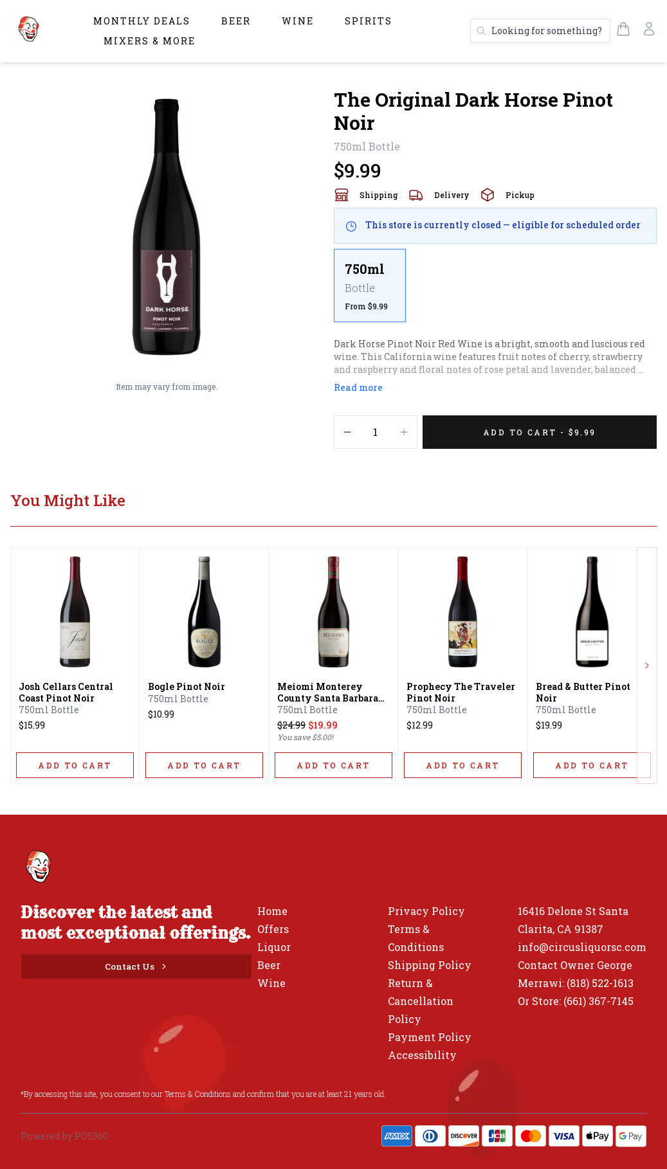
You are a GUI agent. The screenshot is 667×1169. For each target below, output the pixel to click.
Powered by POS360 (64, 1136)
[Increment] (404, 432)
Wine (298, 21)
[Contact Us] (136, 966)
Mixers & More (150, 41)
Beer (236, 21)
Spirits (368, 21)
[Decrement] (347, 432)
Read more (358, 387)
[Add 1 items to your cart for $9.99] (540, 432)
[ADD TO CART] (75, 765)
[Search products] (540, 31)
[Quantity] (375, 432)
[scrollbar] (495, 290)
